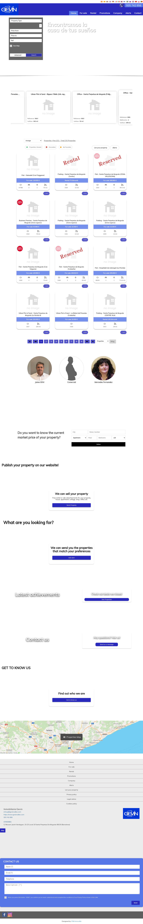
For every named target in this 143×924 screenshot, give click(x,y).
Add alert (71, 558)
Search (33, 55)
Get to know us (71, 700)
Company (117, 13)
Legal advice (71, 799)
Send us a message (107, 644)
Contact (137, 13)
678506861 (8, 822)
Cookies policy (71, 804)
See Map (16, 46)
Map (2, 830)
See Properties (107, 599)
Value (98, 444)
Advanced (17, 55)
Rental (93, 13)
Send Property (71, 505)
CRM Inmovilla (76, 921)
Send (135, 903)
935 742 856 (8, 817)
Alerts (128, 13)
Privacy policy (71, 794)
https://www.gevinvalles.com (14, 815)
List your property (100, 148)
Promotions (105, 13)
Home (73, 13)
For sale (83, 13)
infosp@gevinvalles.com (12, 812)
